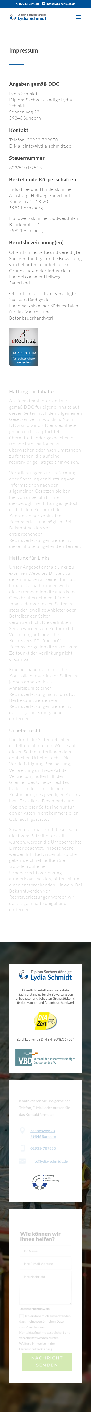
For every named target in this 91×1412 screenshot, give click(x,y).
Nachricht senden (47, 1362)
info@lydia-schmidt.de (49, 1161)
